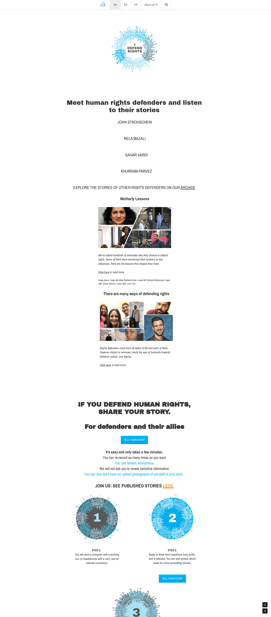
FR (135, 5)
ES (125, 5)
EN (115, 5)
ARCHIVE (189, 160)
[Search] (166, 4)
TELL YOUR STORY (135, 325)
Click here (67, 244)
